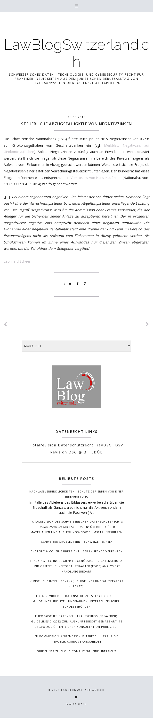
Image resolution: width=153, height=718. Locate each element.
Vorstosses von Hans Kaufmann (96, 177)
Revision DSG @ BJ (69, 452)
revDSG (104, 445)
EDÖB (97, 452)
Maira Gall (76, 704)
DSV (119, 445)
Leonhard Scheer (17, 261)
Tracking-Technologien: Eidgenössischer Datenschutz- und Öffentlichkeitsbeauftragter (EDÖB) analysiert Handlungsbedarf (76, 566)
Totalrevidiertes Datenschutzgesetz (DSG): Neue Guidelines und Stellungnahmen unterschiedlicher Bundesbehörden (76, 601)
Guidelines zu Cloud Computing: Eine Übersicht (76, 651)
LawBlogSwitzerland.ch (76, 53)
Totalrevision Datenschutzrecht (62, 445)
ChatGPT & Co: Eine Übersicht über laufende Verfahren (77, 551)
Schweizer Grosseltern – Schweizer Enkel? (76, 541)
